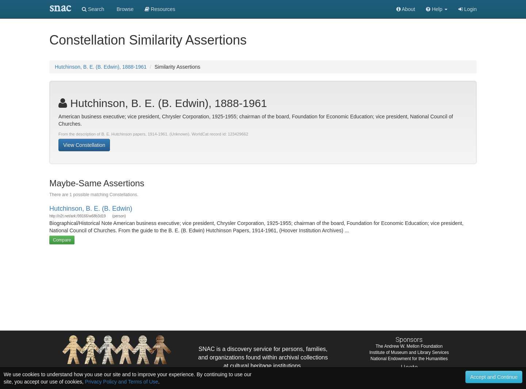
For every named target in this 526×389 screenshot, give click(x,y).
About (405, 9)
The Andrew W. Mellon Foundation (409, 346)
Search (93, 9)
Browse (124, 9)
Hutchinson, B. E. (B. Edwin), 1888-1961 (100, 67)
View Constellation (84, 145)
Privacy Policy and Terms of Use (121, 382)
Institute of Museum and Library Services (409, 352)
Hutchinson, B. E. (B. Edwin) (90, 208)
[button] (436, 9)
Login (467, 9)
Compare (62, 240)
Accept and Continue (494, 377)
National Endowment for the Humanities (408, 358)
